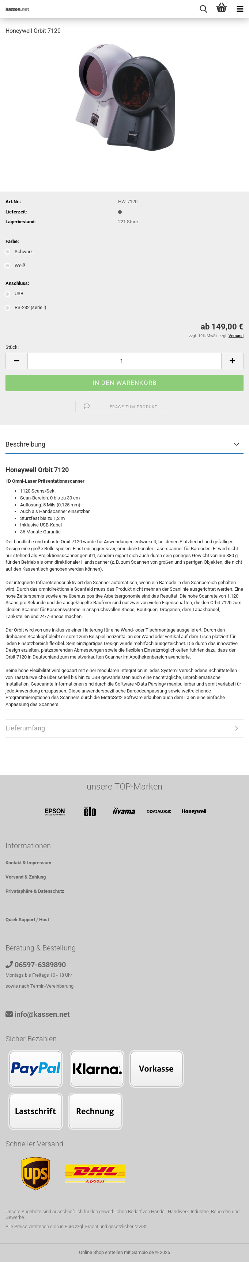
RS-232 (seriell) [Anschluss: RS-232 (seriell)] (25, 307)
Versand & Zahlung (25, 877)
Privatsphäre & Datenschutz (34, 891)
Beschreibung (25, 444)
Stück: (12, 347)
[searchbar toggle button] (203, 9)
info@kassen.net (42, 1014)
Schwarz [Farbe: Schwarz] (19, 251)
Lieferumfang (25, 728)
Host (44, 919)
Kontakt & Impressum (28, 862)
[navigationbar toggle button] (240, 9)
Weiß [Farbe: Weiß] (15, 265)
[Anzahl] (124, 361)
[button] (16, 361)
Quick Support (20, 919)
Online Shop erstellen (101, 1252)
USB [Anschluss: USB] (14, 293)
